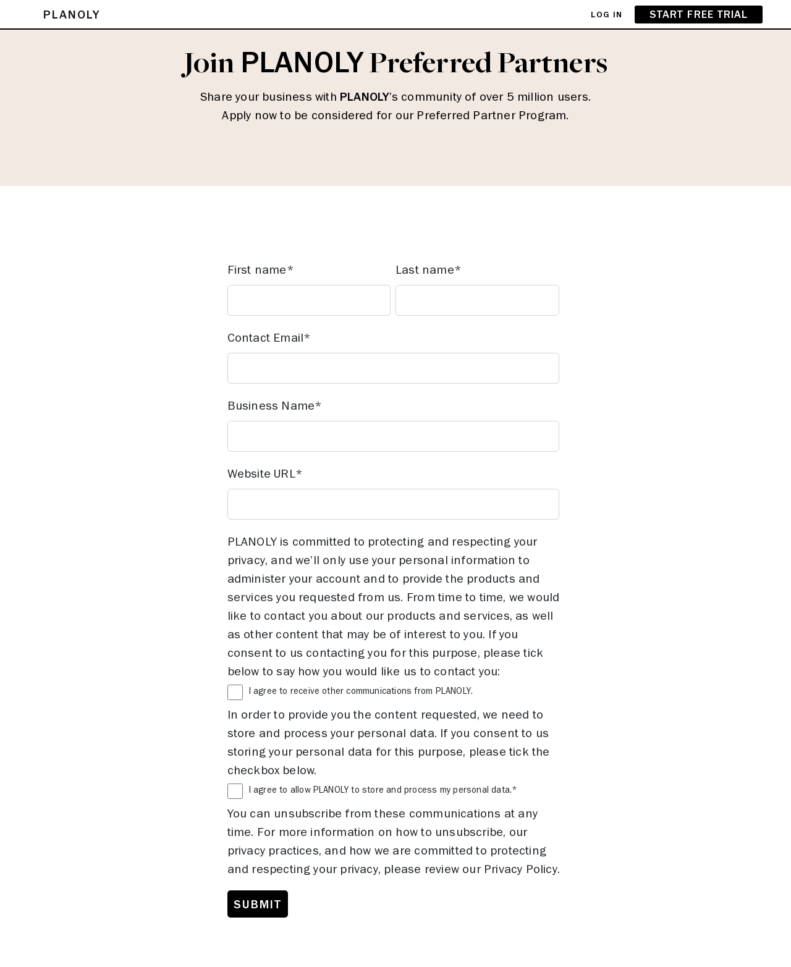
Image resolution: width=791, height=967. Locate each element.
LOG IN (606, 14)
